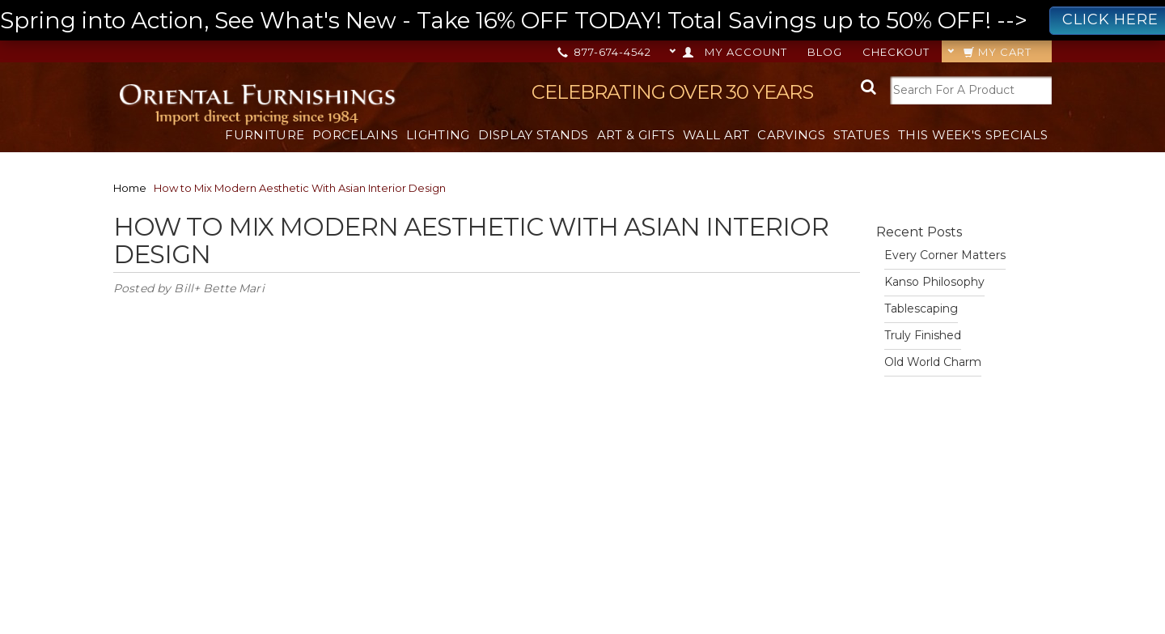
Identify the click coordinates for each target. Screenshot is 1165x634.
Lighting (437, 135)
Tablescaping (921, 308)
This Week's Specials (973, 135)
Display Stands (533, 135)
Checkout (896, 51)
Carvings (790, 135)
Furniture (264, 135)
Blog (824, 51)
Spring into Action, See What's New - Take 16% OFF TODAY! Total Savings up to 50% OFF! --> (582, 20)
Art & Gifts (636, 135)
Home (129, 187)
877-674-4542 (605, 51)
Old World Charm (932, 362)
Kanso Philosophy (934, 281)
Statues (861, 135)
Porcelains (355, 135)
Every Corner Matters (945, 255)
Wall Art (716, 135)
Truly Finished (922, 335)
